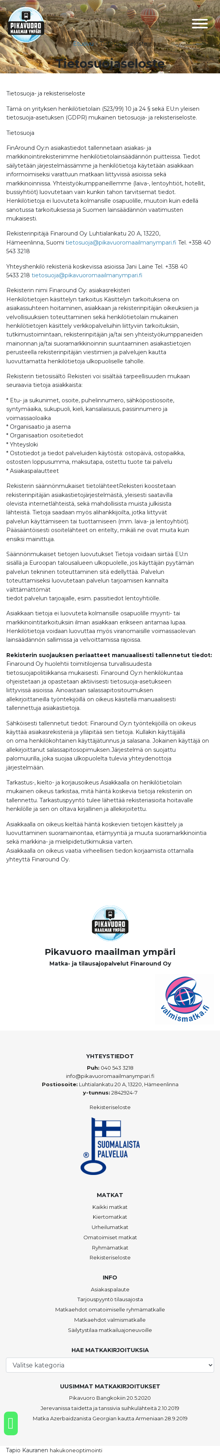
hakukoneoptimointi (76, 1450)
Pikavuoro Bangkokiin (97, 1398)
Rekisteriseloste (110, 1107)
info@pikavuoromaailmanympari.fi (110, 1076)
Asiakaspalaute (110, 1289)
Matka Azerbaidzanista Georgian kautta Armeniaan (98, 1418)
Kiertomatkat (110, 1217)
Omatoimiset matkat (110, 1237)
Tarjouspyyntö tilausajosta (110, 1299)
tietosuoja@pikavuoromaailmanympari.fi (121, 242)
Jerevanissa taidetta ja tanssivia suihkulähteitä (99, 1408)
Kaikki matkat (110, 1207)
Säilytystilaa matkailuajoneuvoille (110, 1330)
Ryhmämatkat (110, 1247)
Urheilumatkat (110, 1227)
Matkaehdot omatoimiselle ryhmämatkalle (110, 1309)
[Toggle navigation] (200, 25)
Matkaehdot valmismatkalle (110, 1320)
